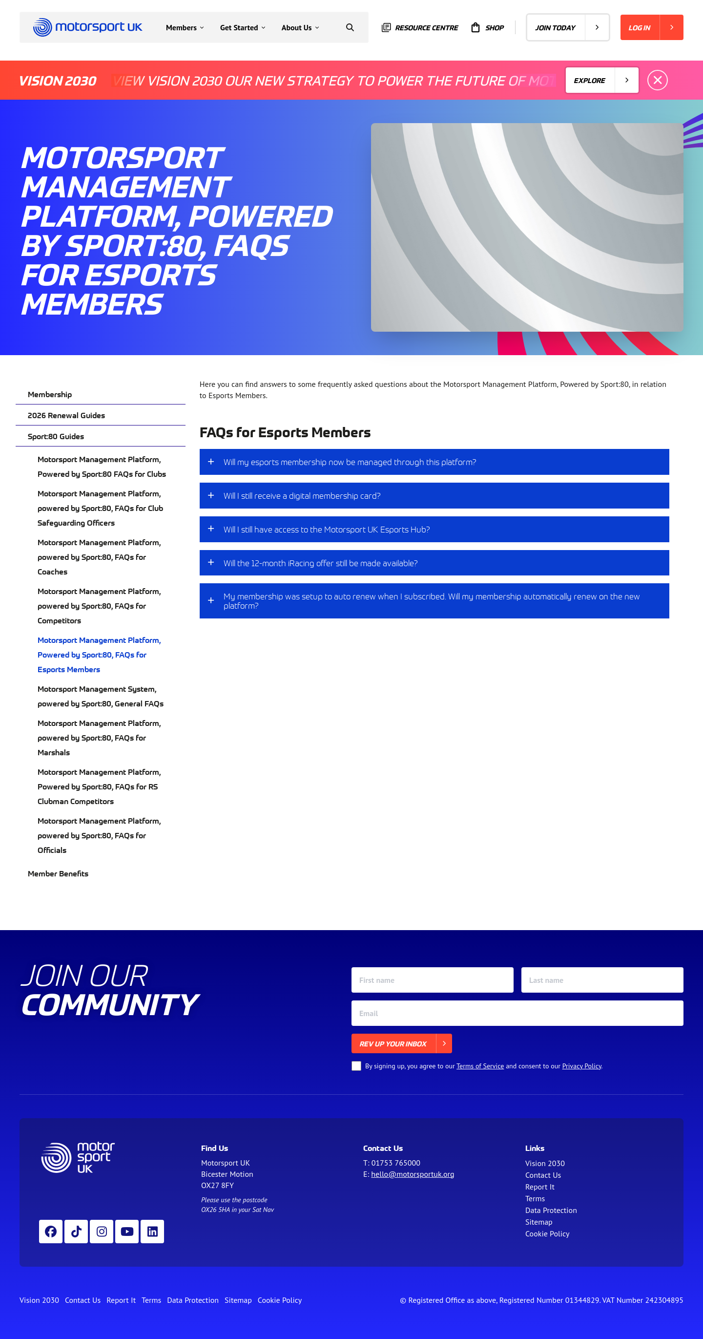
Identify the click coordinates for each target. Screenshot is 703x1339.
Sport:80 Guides (56, 436)
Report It (540, 1186)
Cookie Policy (547, 1233)
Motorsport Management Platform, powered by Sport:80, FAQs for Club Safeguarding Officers (100, 507)
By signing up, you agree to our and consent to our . (484, 1066)
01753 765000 (396, 1163)
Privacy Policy (581, 1066)
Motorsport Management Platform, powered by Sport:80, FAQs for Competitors (99, 605)
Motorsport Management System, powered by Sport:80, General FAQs (101, 695)
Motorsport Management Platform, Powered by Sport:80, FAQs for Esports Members (99, 654)
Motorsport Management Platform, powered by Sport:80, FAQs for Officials (99, 834)
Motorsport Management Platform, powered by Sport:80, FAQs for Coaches (99, 556)
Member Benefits (58, 873)
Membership (50, 394)
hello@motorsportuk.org (412, 1174)
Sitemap (539, 1222)
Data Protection (551, 1210)
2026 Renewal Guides (66, 415)
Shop (486, 27)
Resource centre (420, 27)
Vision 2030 (545, 1163)
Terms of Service (480, 1066)
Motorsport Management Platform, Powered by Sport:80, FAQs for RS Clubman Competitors (99, 786)
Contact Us (543, 1175)
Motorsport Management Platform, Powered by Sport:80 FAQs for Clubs (102, 466)
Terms (535, 1198)
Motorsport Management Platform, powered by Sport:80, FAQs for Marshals (99, 737)
